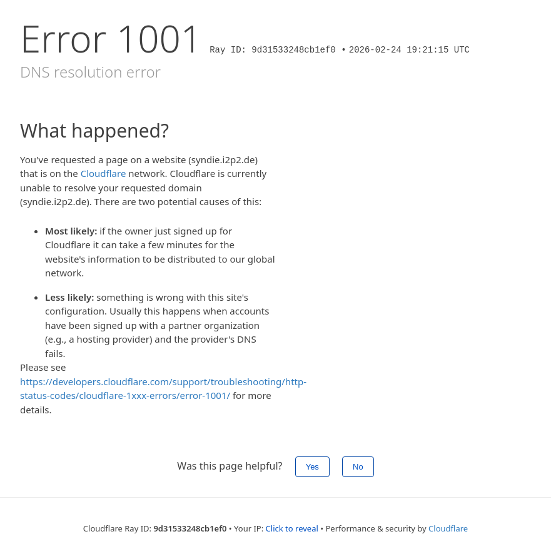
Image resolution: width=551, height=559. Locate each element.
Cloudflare (103, 173)
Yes (312, 466)
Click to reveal (292, 528)
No (358, 466)
